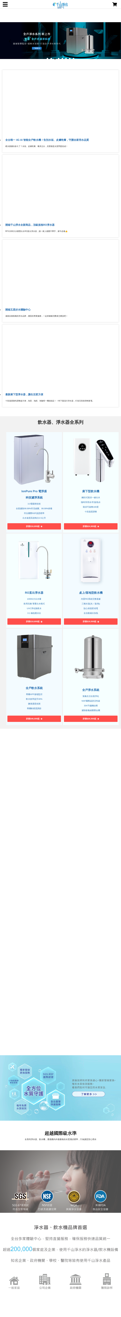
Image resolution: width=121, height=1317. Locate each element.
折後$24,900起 (89, 526)
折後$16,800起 (33, 526)
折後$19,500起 (89, 621)
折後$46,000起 (33, 718)
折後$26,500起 (89, 718)
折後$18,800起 (33, 621)
